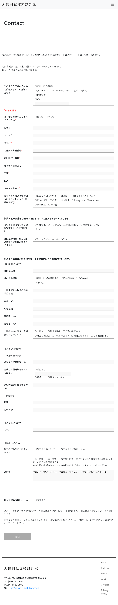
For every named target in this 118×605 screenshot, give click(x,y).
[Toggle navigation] (112, 4)
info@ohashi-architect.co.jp (24, 587)
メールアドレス (12, 188)
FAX (6, 180)
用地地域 (8, 308)
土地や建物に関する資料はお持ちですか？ (16, 333)
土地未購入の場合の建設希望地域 (16, 292)
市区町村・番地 (12, 158)
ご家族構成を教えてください (16, 386)
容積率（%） (10, 323)
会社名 (8, 142)
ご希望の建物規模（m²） (16, 361)
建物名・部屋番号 (12, 165)
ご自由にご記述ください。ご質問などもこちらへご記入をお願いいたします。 (73, 475)
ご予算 (7, 429)
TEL (6, 173)
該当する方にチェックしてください (16, 118)
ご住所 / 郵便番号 (13, 150)
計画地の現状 (10, 278)
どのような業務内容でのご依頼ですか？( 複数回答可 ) (16, 89)
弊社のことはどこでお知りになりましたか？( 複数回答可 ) (16, 199)
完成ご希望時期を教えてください (16, 371)
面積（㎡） (9, 301)
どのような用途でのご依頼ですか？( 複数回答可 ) (16, 228)
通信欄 (7, 471)
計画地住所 (9, 270)
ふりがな (9, 135)
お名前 (8, 127)
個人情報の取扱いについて (16, 502)
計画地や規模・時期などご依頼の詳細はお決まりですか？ (16, 242)
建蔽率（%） (10, 316)
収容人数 (8, 409)
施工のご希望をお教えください (16, 451)
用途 (6, 402)
